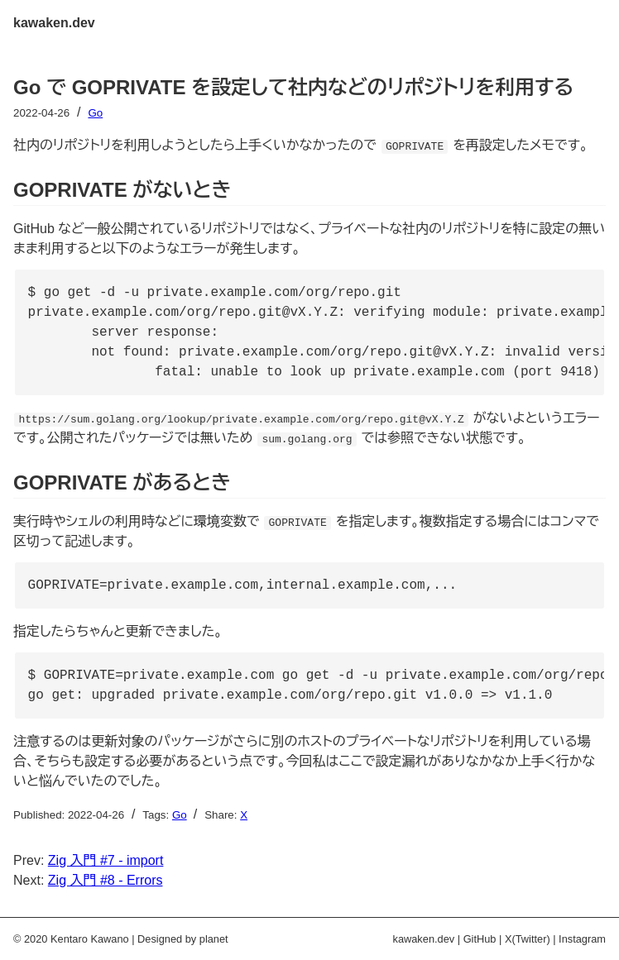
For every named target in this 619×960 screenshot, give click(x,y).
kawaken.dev (54, 23)
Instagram (582, 939)
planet (213, 939)
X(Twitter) (527, 939)
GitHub (480, 939)
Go (95, 113)
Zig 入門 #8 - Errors (105, 880)
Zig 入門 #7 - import (106, 860)
